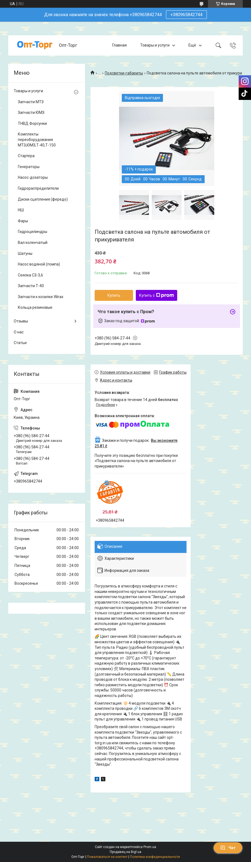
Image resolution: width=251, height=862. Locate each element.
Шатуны (25, 253)
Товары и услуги (155, 45)
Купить (114, 295)
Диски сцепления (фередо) (43, 199)
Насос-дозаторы (33, 177)
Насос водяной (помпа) (39, 264)
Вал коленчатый (32, 242)
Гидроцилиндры (32, 231)
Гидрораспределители (38, 188)
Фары (23, 221)
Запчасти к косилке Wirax (40, 297)
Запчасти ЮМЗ (31, 112)
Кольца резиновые (35, 307)
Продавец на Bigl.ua (125, 852)
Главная (119, 45)
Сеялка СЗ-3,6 (30, 275)
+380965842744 (186, 14)
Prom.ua (149, 847)
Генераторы (29, 167)
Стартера (26, 156)
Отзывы (21, 321)
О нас (19, 332)
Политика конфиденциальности (155, 857)
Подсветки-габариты (124, 73)
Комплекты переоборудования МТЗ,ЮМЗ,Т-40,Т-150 (37, 139)
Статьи (20, 343)
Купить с (156, 295)
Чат (228, 847)
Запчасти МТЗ (31, 102)
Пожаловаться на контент (107, 857)
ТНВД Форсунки (32, 123)
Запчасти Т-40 (31, 286)
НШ (21, 210)
